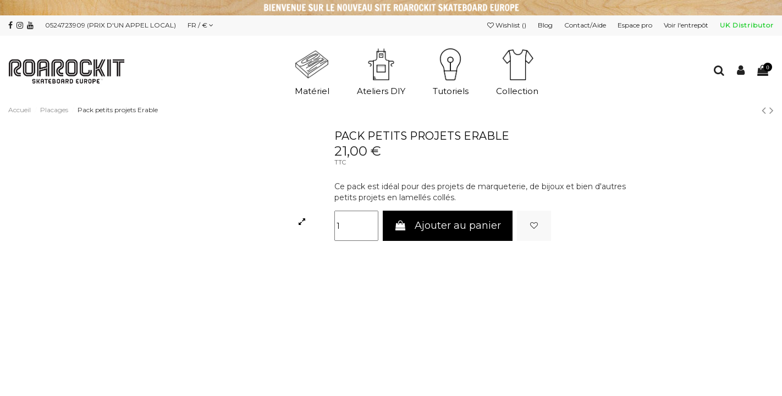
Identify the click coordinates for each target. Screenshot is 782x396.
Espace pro (636, 25)
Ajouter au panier (447, 225)
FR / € (200, 25)
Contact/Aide (586, 25)
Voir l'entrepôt (687, 25)
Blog (546, 25)
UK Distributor (747, 25)
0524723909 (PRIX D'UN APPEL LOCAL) (110, 25)
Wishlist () (507, 25)
